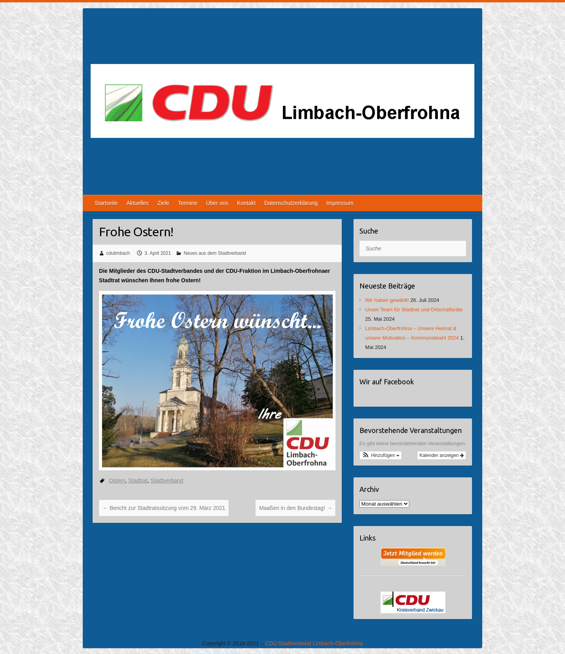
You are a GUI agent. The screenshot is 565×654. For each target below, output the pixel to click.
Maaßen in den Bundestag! (295, 508)
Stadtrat (138, 480)
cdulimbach (118, 253)
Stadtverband (167, 480)
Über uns (217, 203)
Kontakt (246, 203)
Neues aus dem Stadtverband (215, 253)
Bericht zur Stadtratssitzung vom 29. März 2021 (163, 508)
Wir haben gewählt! (387, 300)
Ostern (117, 480)
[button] (380, 455)
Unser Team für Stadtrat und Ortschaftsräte (414, 309)
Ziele (163, 203)
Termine (187, 203)
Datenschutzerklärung (290, 203)
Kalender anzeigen (441, 455)
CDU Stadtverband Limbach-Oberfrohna (314, 643)
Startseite (106, 203)
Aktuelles (137, 203)
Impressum (340, 203)
